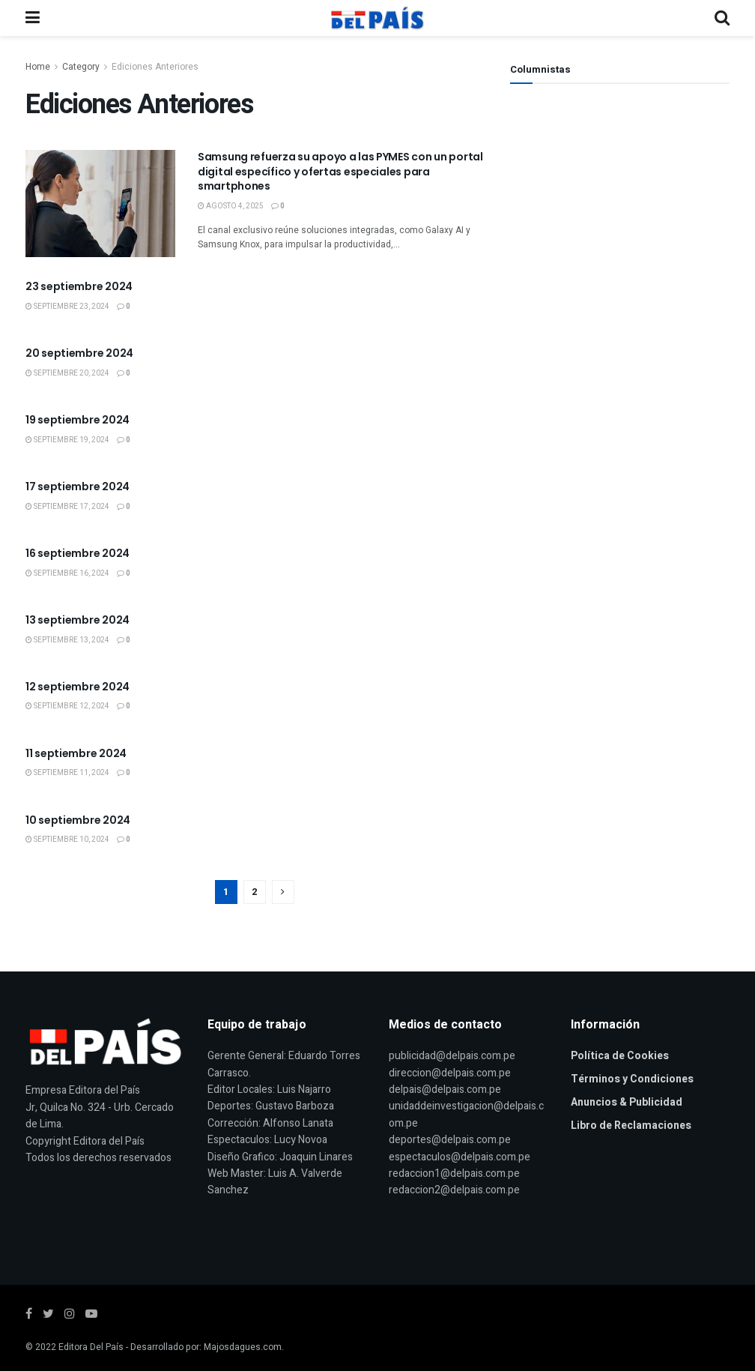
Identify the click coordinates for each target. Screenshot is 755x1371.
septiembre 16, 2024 (67, 573)
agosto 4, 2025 (231, 206)
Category (81, 66)
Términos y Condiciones (632, 1079)
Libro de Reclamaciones (631, 1125)
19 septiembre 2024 (77, 419)
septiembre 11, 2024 (67, 773)
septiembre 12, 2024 (67, 706)
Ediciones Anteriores (155, 66)
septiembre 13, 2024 (67, 640)
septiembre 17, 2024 (67, 506)
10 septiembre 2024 (77, 820)
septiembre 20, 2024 (67, 373)
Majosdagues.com (243, 1347)
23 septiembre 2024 (79, 286)
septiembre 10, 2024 (67, 839)
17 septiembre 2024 (77, 486)
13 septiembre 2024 (77, 619)
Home (37, 66)
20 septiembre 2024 (79, 353)
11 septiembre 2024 (76, 753)
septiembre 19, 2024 (67, 440)
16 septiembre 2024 (77, 553)
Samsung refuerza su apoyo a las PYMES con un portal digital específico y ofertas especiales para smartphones (340, 171)
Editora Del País (91, 1347)
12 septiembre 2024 (77, 686)
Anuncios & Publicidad (626, 1102)
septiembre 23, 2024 (67, 306)
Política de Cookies (620, 1056)
